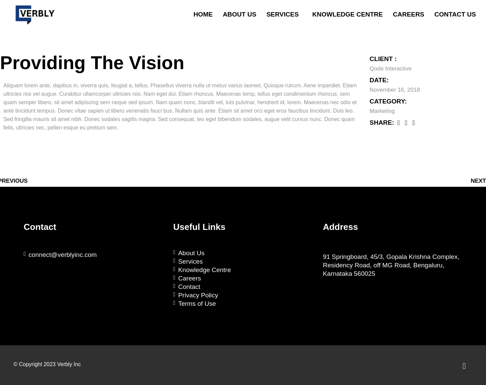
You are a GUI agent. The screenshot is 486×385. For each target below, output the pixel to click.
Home (203, 14)
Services (282, 14)
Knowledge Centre (347, 14)
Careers (408, 14)
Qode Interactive (391, 68)
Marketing (382, 111)
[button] (284, 14)
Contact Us (455, 14)
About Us (239, 14)
